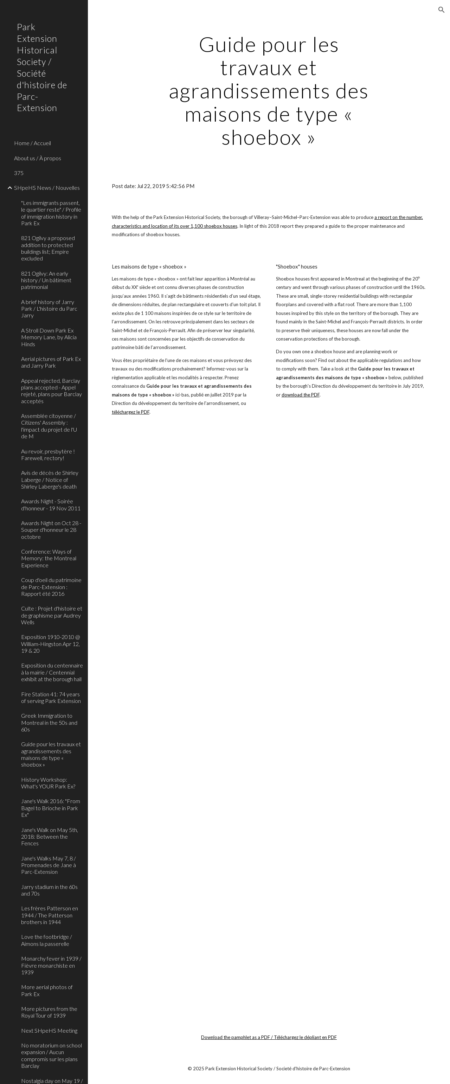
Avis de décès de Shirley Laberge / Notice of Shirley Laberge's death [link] (49, 479)
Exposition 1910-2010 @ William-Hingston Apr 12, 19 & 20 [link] (50, 643)
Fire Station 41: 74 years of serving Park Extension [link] (51, 697)
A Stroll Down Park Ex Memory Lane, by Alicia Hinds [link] (49, 337)
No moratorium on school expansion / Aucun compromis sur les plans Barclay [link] (51, 1055)
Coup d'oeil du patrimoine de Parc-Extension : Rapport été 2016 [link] (51, 586)
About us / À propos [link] (37, 158)
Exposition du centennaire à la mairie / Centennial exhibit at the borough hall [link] (52, 672)
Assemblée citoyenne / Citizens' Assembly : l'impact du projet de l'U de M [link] (49, 425)
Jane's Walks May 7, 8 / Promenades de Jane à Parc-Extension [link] (48, 865)
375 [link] (19, 172)
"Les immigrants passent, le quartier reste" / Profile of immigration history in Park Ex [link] (51, 212)
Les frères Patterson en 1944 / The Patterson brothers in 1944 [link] (49, 915)
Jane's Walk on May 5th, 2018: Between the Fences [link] (49, 836)
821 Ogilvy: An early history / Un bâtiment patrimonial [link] (46, 280)
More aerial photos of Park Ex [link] (47, 990)
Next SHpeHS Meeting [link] (49, 1030)
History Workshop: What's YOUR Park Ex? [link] (48, 782)
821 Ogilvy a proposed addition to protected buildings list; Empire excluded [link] (48, 248)
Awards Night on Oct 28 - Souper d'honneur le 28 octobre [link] (51, 530)
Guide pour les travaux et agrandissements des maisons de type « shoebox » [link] (51, 754)
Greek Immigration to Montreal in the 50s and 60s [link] (49, 722)
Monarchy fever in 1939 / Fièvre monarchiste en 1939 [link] (51, 965)
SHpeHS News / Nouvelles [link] (47, 187)
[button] (441, 9)
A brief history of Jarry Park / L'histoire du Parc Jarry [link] (49, 308)
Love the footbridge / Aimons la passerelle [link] (46, 940)
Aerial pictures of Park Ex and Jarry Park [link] (51, 362)
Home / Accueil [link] (32, 143)
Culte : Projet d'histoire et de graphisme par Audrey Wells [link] (51, 615)
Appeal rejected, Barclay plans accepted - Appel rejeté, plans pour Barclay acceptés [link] (51, 390)
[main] (268, 90)
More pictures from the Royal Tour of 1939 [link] (49, 1012)
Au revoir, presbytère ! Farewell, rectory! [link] (48, 454)
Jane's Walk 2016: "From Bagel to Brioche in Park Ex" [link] (50, 808)
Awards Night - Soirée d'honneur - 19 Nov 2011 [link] (51, 504)
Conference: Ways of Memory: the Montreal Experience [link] (48, 558)
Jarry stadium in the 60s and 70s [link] (49, 890)
